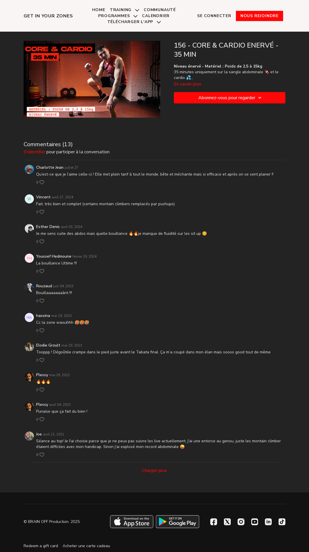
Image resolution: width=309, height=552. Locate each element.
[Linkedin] (268, 521)
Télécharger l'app (134, 22)
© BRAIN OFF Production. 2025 (52, 522)
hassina (43, 315)
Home (98, 10)
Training (124, 10)
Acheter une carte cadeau (86, 546)
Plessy (42, 375)
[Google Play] (177, 521)
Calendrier (156, 16)
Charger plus (154, 470)
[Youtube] (254, 521)
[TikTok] (282, 521)
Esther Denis (48, 226)
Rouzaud (44, 286)
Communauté (160, 10)
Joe (39, 434)
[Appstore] (131, 521)
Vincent (43, 197)
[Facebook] (213, 521)
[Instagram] (241, 521)
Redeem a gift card (41, 546)
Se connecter (214, 16)
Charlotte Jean (49, 167)
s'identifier (34, 152)
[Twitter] (227, 521)
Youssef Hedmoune (53, 256)
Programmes (117, 16)
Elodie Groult (48, 345)
